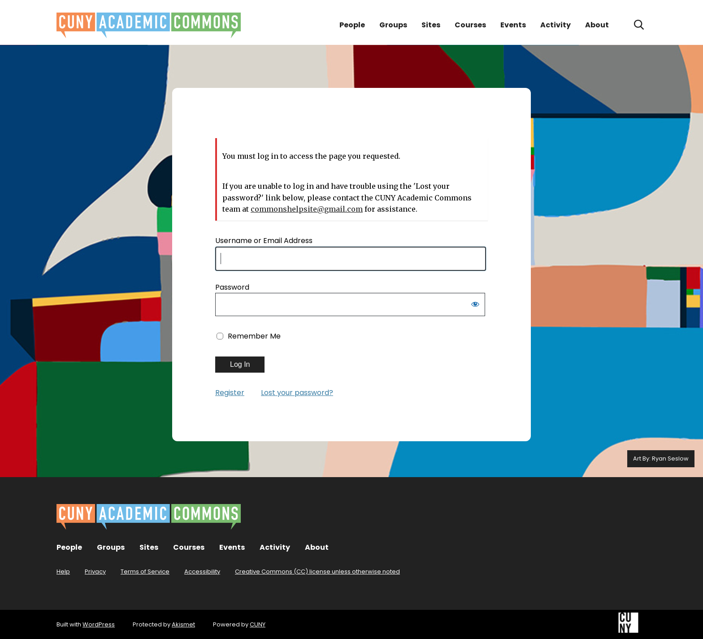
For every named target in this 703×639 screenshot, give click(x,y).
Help (63, 571)
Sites (430, 25)
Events (513, 25)
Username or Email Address (263, 240)
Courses (470, 25)
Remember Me (254, 336)
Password (232, 287)
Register (229, 392)
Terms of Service (145, 571)
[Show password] (475, 306)
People (352, 25)
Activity (555, 25)
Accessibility (202, 571)
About (597, 25)
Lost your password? (297, 392)
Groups (393, 25)
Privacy (95, 571)
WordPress (98, 624)
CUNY (257, 624)
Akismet (183, 624)
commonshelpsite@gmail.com (307, 208)
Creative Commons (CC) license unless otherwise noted (317, 571)
